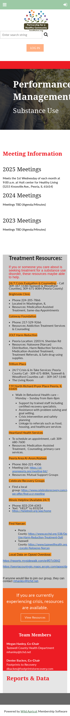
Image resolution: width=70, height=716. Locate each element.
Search (45, 34)
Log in (35, 48)
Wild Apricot (29, 711)
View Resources (35, 617)
